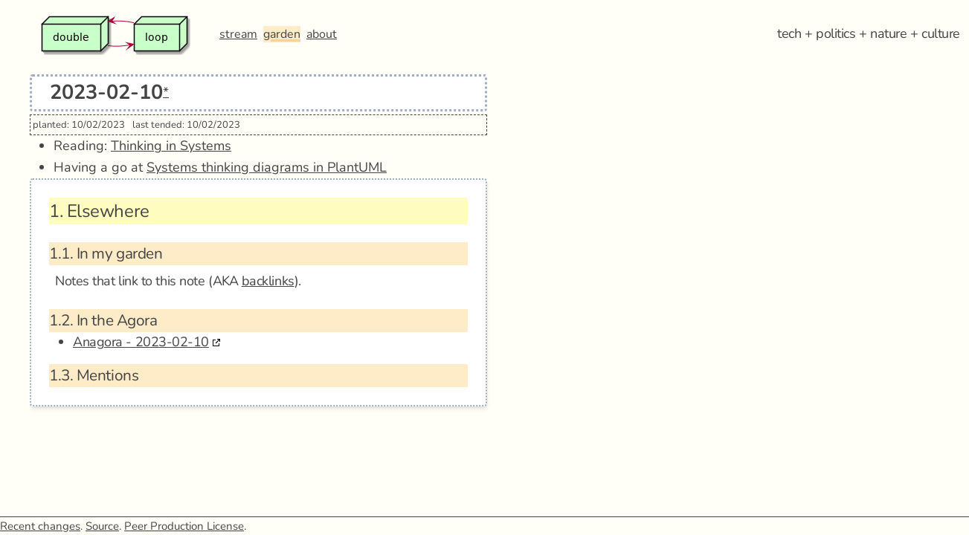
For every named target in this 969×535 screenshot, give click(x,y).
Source (102, 526)
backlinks (268, 281)
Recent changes (40, 526)
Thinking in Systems (171, 146)
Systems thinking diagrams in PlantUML (267, 167)
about (321, 34)
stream (238, 34)
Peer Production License (184, 526)
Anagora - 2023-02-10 (141, 342)
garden (281, 34)
